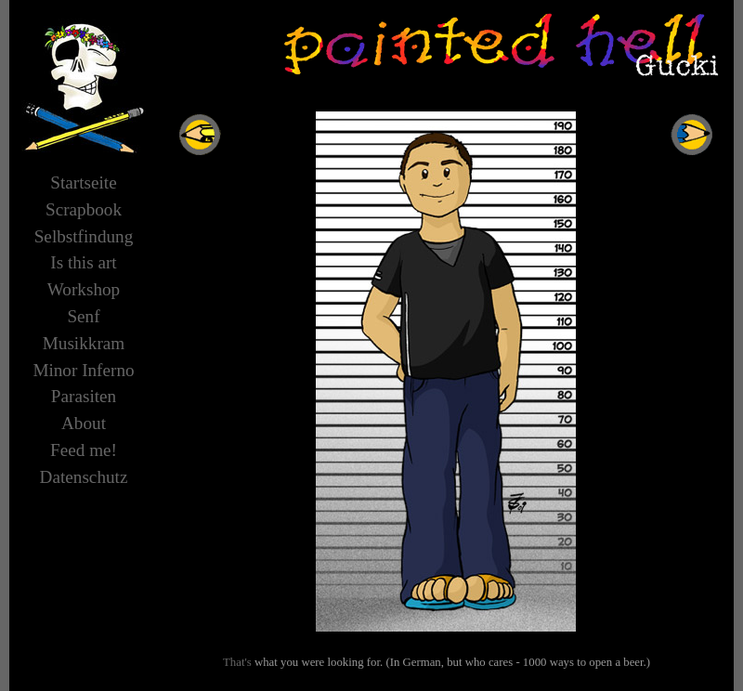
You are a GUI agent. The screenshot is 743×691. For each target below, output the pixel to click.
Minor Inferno (83, 370)
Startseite (83, 182)
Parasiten (83, 396)
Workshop (83, 289)
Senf (83, 316)
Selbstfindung (84, 236)
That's (237, 662)
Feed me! (83, 450)
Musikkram (83, 343)
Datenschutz (84, 477)
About (83, 423)
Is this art (83, 262)
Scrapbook (84, 209)
